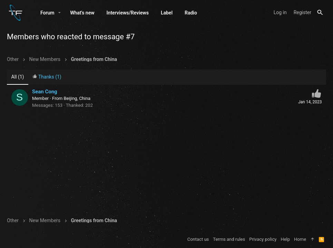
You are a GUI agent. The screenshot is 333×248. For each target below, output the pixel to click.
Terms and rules (229, 239)
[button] (59, 13)
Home (300, 239)
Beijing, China (76, 98)
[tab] (47, 77)
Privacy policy (262, 239)
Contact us (198, 239)
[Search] (320, 13)
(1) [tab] (17, 77)
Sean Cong (44, 92)
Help (285, 239)
